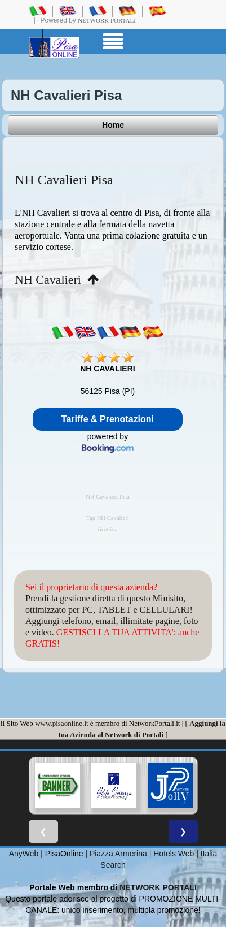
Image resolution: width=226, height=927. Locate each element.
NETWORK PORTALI (158, 887)
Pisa (52, 853)
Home (113, 124)
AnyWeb (24, 853)
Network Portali (107, 20)
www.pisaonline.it (61, 723)
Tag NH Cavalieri (107, 518)
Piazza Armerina (118, 853)
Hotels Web (173, 853)
